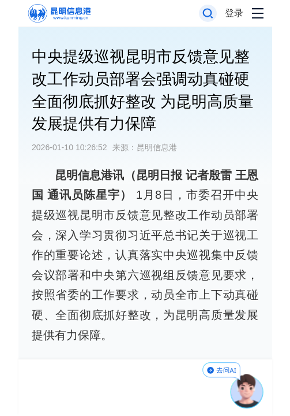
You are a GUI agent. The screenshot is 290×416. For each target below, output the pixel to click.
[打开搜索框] (208, 14)
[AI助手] (247, 391)
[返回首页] (59, 13)
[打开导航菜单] (257, 13)
